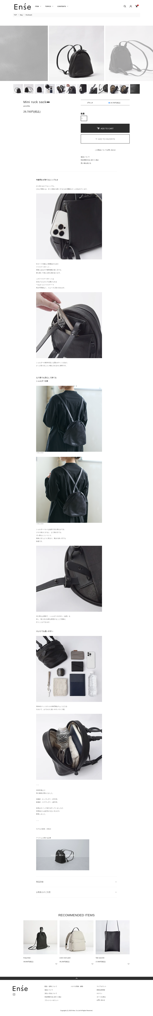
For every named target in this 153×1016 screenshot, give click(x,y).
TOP (15, 15)
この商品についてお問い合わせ (105, 150)
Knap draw (26, 958)
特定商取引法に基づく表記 (90, 160)
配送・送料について (51, 986)
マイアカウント (101, 986)
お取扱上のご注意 (43, 892)
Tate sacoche (100, 958)
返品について (85, 157)
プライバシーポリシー (51, 1000)
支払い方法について (51, 993)
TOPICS (48, 6)
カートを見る (101, 997)
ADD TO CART (105, 128)
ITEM (37, 6)
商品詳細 (39, 882)
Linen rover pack (65, 958)
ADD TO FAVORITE (105, 139)
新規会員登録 (101, 990)
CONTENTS (61, 6)
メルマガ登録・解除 (77, 986)
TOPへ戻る (76, 978)
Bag (21, 15)
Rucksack (29, 15)
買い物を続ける (86, 163)
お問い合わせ (101, 1000)
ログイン (99, 993)
